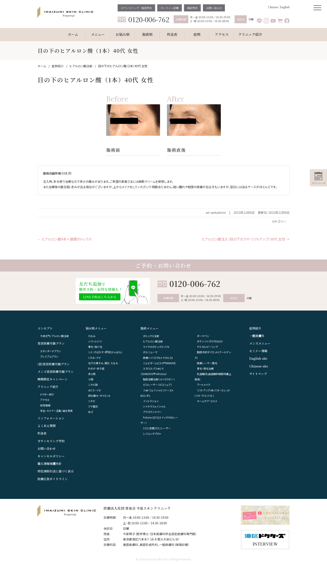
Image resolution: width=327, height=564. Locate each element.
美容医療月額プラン (51, 343)
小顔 (90, 379)
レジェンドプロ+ (152, 433)
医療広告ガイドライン (52, 479)
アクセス (45, 400)
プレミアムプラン (49, 356)
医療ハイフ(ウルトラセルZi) (158, 357)
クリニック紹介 (47, 386)
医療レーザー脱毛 (207, 363)
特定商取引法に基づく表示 (55, 471)
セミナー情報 (258, 351)
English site (258, 358)
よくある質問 (46, 425)
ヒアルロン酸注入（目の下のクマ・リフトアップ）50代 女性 (246, 239)
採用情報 (45, 405)
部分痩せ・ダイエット (99, 395)
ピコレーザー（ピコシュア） (157, 384)
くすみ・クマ (94, 357)
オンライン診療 (169, 8)
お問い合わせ (214, 8)
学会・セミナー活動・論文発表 (56, 410)
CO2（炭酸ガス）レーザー (157, 428)
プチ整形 (93, 406)
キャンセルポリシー (51, 456)
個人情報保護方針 (49, 463)
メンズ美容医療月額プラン (55, 371)
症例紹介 (255, 328)
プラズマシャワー (152, 412)
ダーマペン (203, 336)
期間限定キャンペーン (52, 379)
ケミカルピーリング (207, 346)
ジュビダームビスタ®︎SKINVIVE (159, 363)
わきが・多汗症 (96, 368)
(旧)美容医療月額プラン (53, 364)
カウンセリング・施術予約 (136, 8)
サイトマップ (258, 374)
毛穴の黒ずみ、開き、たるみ (103, 363)
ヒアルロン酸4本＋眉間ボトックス (64, 239)
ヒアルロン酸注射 (153, 341)
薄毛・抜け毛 (95, 346)
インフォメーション (50, 418)
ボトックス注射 (151, 336)
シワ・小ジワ (95, 341)
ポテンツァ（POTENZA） (210, 341)
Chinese (273, 7)
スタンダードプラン (50, 351)
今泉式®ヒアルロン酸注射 (54, 336)
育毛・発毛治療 (205, 368)
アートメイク (203, 384)
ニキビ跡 (93, 384)
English (285, 7)
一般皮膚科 (256, 336)
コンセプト (45, 328)
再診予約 (192, 8)
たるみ (91, 336)
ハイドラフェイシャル (154, 406)
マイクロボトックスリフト (156, 346)
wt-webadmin (216, 212)
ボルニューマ (150, 352)
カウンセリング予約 (51, 441)
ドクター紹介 (47, 394)
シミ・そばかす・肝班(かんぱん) (105, 352)
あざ (90, 412)
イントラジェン (151, 401)
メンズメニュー (259, 343)
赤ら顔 (91, 374)
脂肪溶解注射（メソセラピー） (159, 379)
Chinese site (258, 366)
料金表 (42, 433)
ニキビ (91, 401)
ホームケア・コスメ (207, 401)
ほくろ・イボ (94, 390)
